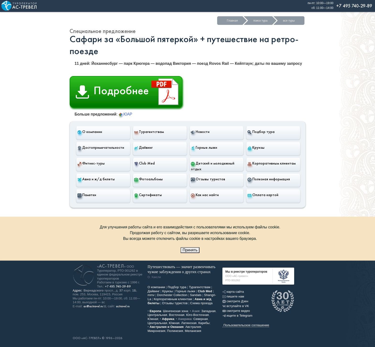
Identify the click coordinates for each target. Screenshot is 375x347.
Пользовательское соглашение (246, 325)
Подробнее (129, 92)
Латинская (189, 323)
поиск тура (260, 20)
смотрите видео (236, 311)
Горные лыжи (204, 147)
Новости (200, 131)
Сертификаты (148, 195)
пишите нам (233, 296)
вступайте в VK (235, 306)
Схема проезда (201, 303)
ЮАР (125, 114)
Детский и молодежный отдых (212, 166)
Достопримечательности (100, 147)
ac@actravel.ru (93, 306)
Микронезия (156, 331)
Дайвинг (143, 147)
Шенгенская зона (175, 311)
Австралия (193, 327)
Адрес (77, 290)
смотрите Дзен (235, 301)
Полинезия (175, 331)
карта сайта (233, 291)
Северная (200, 319)
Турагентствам (149, 131)
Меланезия (193, 331)
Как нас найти (205, 195)
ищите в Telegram (237, 315)
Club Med (144, 163)
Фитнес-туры (91, 163)
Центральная (157, 315)
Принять (190, 250)
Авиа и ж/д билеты (96, 179)
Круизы (256, 147)
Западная (208, 311)
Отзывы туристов (208, 179)
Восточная (176, 315)
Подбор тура (261, 131)
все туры (289, 20)
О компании (89, 131)
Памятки (86, 195)
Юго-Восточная (197, 315)
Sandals (195, 295)
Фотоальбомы (148, 179)
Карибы (204, 323)
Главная (232, 20)
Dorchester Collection (172, 295)
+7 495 (118, 286)
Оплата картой (263, 195)
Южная (153, 319)
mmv (151, 295)
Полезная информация (269, 179)
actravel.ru (123, 306)
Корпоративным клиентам (272, 163)
